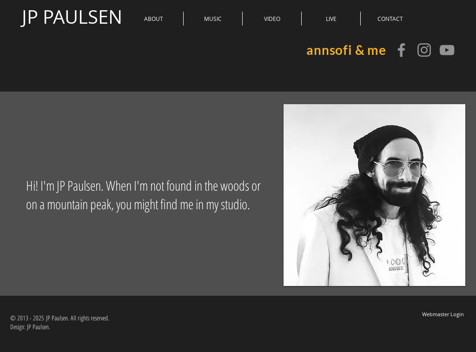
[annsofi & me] (447, 50)
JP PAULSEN (72, 16)
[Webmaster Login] (443, 315)
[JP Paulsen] (401, 50)
